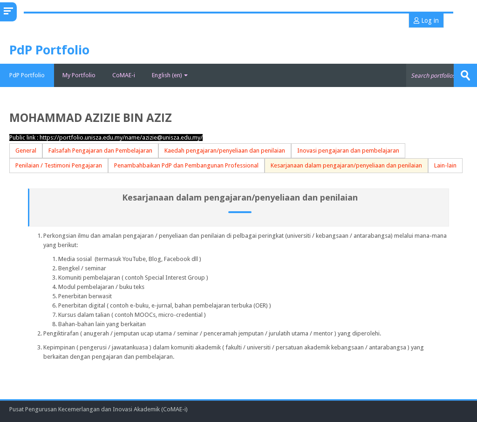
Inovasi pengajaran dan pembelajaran (348, 150)
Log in (426, 20)
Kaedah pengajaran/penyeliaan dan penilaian (224, 150)
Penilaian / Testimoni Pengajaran (58, 165)
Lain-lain (445, 165)
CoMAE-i (123, 75)
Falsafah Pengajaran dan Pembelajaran (100, 150)
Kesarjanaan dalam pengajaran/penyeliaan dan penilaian (346, 165)
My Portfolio (78, 75)
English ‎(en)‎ (170, 75)
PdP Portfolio (27, 75)
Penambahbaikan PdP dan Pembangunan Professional (186, 165)
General (25, 150)
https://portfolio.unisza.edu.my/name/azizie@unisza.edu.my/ (121, 137)
